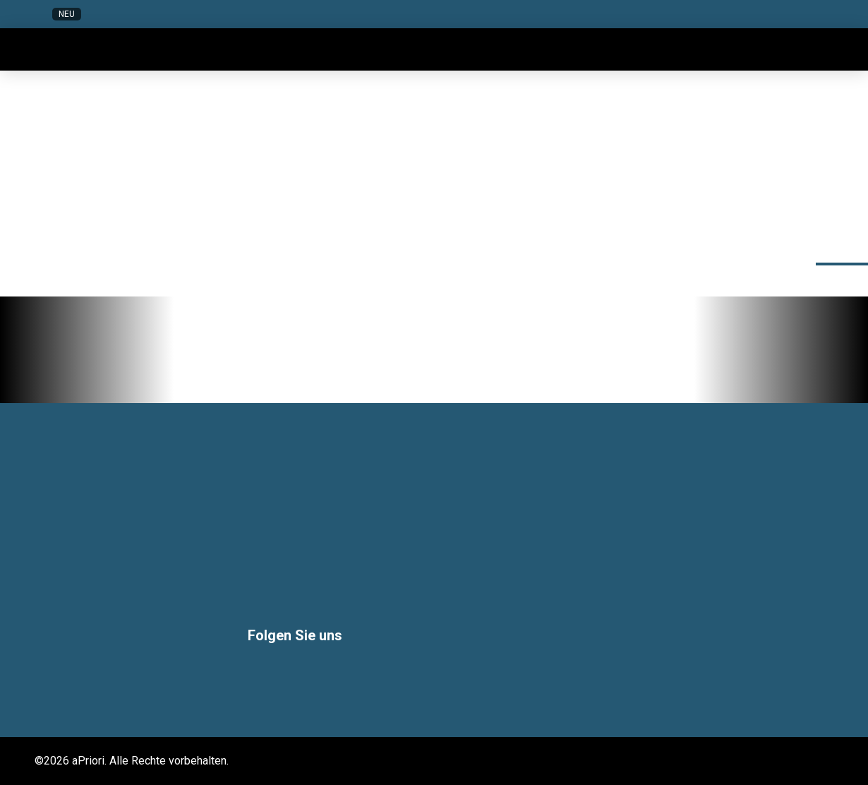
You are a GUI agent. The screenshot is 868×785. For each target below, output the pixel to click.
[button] (699, 14)
